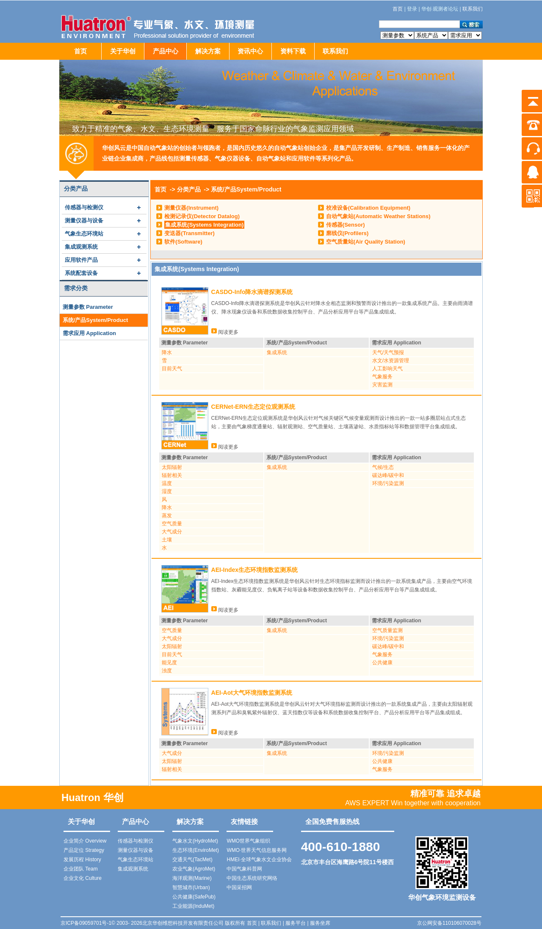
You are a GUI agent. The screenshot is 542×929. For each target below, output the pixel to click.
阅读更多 (224, 332)
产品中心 (165, 51)
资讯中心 (250, 51)
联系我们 (335, 51)
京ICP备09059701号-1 (86, 923)
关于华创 (123, 51)
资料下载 (293, 51)
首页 (80, 51)
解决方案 (208, 51)
